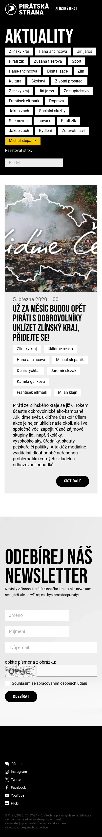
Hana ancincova (53, 51)
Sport (76, 61)
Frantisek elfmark (24, 101)
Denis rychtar (28, 370)
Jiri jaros (84, 51)
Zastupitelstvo (76, 91)
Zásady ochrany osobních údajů (26, 827)
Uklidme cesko (60, 348)
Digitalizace (57, 71)
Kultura (15, 81)
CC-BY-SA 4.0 (33, 815)
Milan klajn (67, 392)
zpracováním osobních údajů (62, 683)
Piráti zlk (68, 120)
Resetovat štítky (19, 151)
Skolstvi (38, 81)
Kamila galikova (31, 381)
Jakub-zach (19, 130)
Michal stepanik (23, 140)
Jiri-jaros (46, 91)
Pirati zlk (16, 61)
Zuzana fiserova (48, 61)
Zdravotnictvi (73, 130)
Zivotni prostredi (69, 81)
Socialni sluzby (52, 110)
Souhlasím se (49, 683)
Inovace (44, 120)
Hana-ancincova (23, 71)
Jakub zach (19, 110)
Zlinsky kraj (19, 51)
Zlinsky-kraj (19, 91)
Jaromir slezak (63, 370)
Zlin (81, 71)
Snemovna (18, 120)
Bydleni (45, 130)
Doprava (56, 101)
